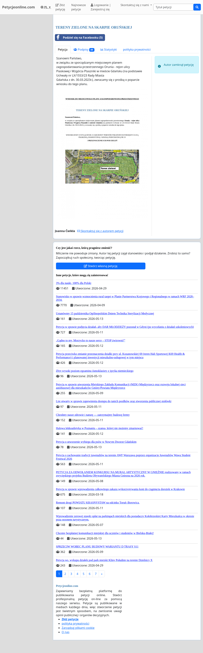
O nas (65, 632)
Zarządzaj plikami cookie (78, 628)
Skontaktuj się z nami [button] (135, 5)
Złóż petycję (60, 7)
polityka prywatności (137, 49)
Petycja (62, 49)
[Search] (173, 7)
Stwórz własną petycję (100, 266)
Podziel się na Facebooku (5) (79, 37)
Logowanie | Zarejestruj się (101, 7)
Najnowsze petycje (78, 7)
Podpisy (84, 50)
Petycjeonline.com (18, 7)
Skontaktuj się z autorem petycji (100, 231)
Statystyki (109, 49)
